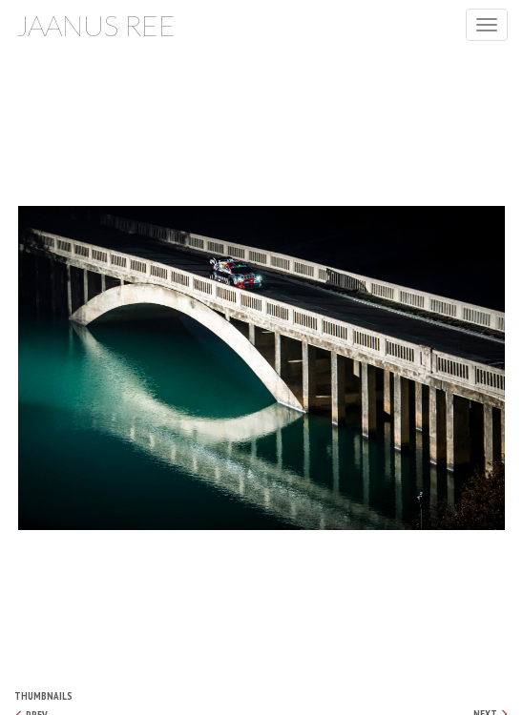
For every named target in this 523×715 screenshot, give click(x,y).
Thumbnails (43, 696)
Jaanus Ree (95, 25)
